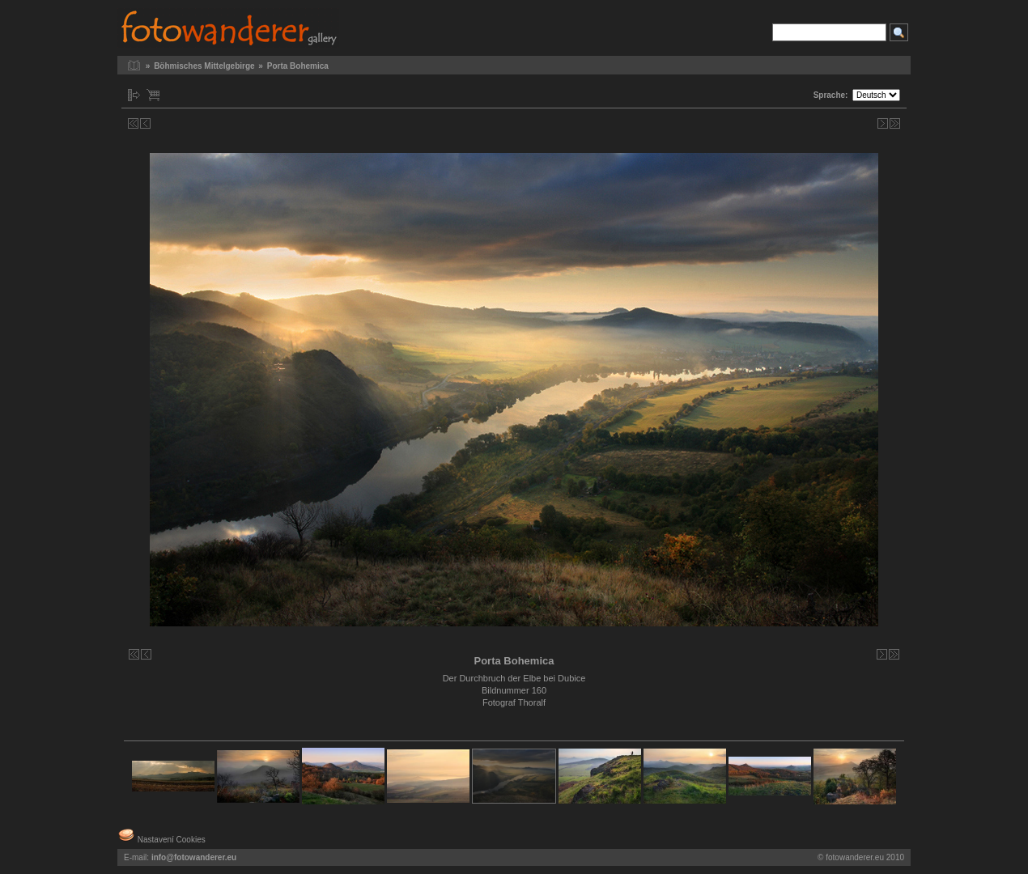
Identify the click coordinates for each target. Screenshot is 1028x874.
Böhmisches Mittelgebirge (204, 66)
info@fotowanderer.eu (193, 857)
